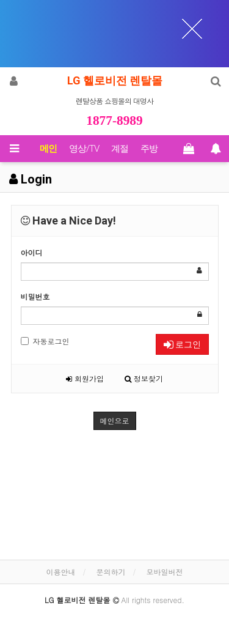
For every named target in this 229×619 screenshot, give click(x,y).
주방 (149, 148)
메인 (48, 148)
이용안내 (60, 571)
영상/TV (84, 148)
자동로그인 (45, 341)
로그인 (182, 344)
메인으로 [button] (114, 420)
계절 (119, 148)
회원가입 (85, 378)
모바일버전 (165, 571)
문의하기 (111, 571)
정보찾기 (144, 378)
